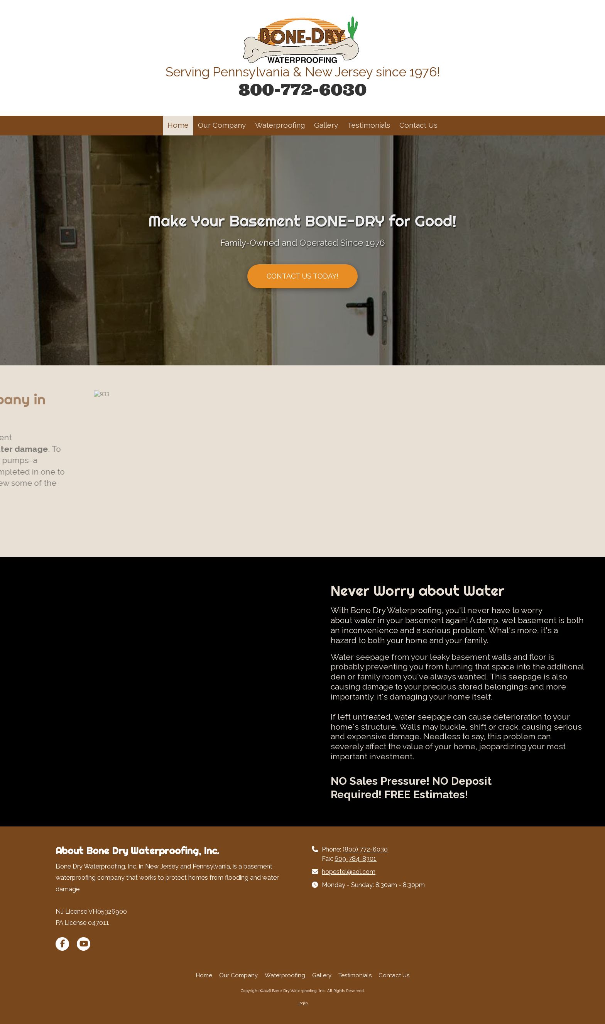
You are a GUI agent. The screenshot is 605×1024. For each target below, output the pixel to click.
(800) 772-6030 (365, 849)
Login (302, 1003)
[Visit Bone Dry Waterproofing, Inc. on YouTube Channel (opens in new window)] (83, 944)
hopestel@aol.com (348, 871)
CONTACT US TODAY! (302, 276)
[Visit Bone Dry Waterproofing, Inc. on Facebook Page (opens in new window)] (62, 944)
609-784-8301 (356, 858)
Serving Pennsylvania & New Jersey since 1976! (303, 71)
